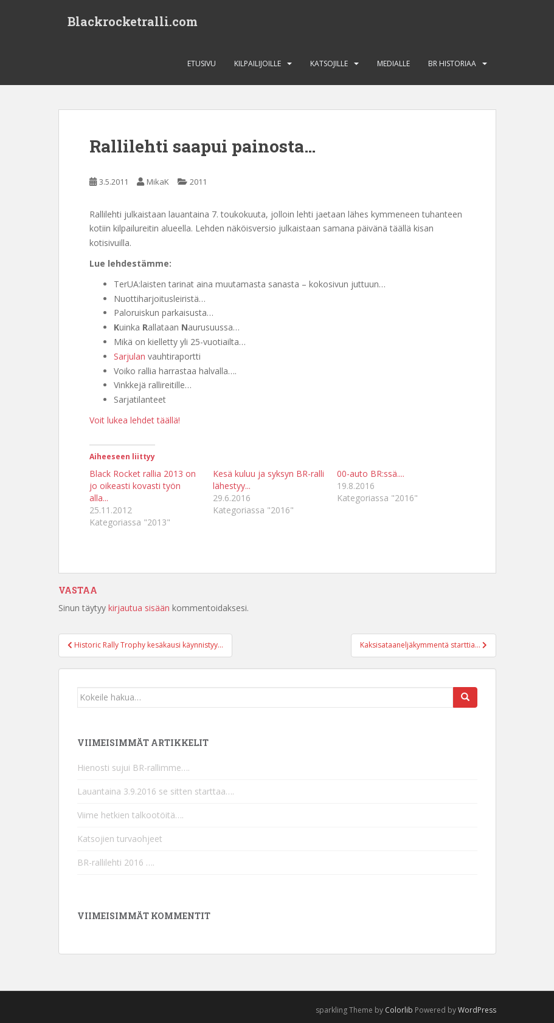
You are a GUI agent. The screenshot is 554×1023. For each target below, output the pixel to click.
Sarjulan (129, 356)
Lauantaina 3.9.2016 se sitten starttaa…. (155, 791)
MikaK (158, 181)
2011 (198, 181)
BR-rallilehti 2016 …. (115, 862)
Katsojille (329, 63)
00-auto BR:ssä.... (370, 473)
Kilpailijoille (257, 63)
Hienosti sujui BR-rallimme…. (133, 767)
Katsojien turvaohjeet (119, 838)
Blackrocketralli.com (133, 21)
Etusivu (201, 63)
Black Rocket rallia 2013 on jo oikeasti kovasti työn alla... (142, 486)
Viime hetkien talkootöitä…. (130, 815)
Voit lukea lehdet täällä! (134, 420)
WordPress (477, 1010)
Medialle (393, 63)
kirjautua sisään (139, 608)
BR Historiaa (452, 63)
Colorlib (399, 1010)
